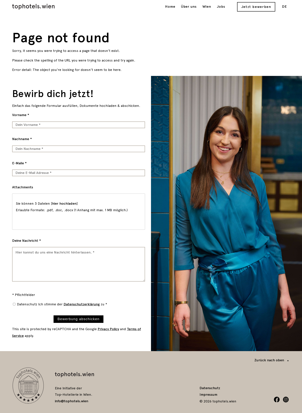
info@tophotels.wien (71, 401)
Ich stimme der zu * (72, 304)
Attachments (22, 187)
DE (284, 6)
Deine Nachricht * (26, 240)
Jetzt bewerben (256, 7)
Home (170, 6)
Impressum (208, 394)
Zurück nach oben (269, 360)
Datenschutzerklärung (82, 304)
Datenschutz (27, 304)
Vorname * (20, 115)
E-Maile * (19, 163)
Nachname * (22, 139)
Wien (206, 6)
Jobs (221, 6)
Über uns (189, 6)
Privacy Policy (108, 329)
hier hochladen (64, 203)
